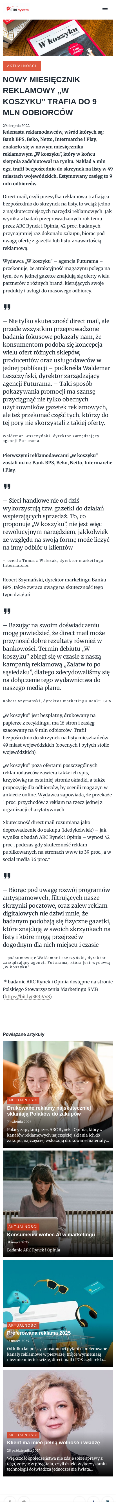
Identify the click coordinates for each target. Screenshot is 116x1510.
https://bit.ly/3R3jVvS (27, 996)
